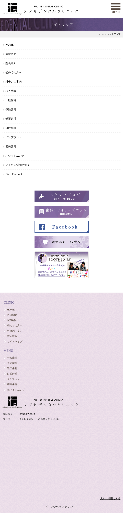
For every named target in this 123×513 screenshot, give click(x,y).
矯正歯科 (10, 118)
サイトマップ (14, 341)
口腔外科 (10, 128)
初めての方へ (13, 72)
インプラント (13, 137)
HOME (9, 44)
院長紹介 (10, 63)
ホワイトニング (14, 155)
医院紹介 (10, 54)
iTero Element (13, 174)
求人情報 (10, 91)
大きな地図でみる (110, 498)
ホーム (101, 34)
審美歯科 (10, 146)
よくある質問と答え (17, 165)
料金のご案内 (13, 81)
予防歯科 (10, 109)
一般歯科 (10, 100)
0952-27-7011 (27, 414)
